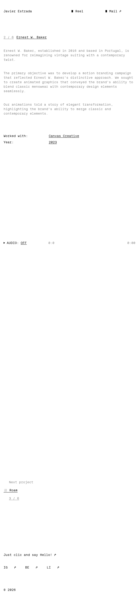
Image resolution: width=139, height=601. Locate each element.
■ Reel (77, 11)
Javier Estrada (18, 11)
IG (10, 567)
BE (31, 567)
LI (53, 567)
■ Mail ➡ (113, 11)
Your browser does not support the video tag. (69, 202)
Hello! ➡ (48, 555)
